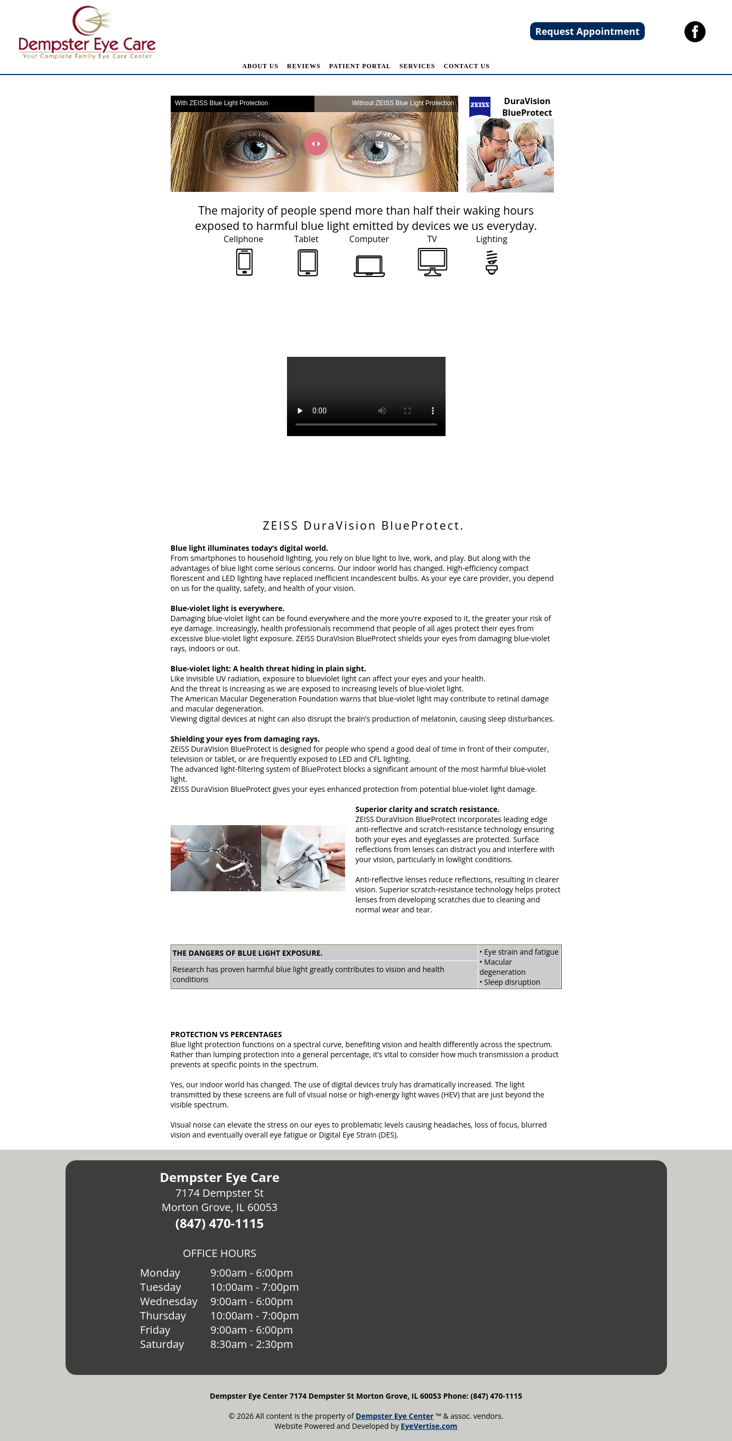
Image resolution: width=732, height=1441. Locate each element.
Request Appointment (587, 31)
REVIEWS (304, 66)
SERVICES (418, 66)
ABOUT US (260, 66)
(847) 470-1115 (219, 1223)
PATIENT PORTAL (360, 66)
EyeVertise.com (429, 1426)
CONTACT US (466, 66)
